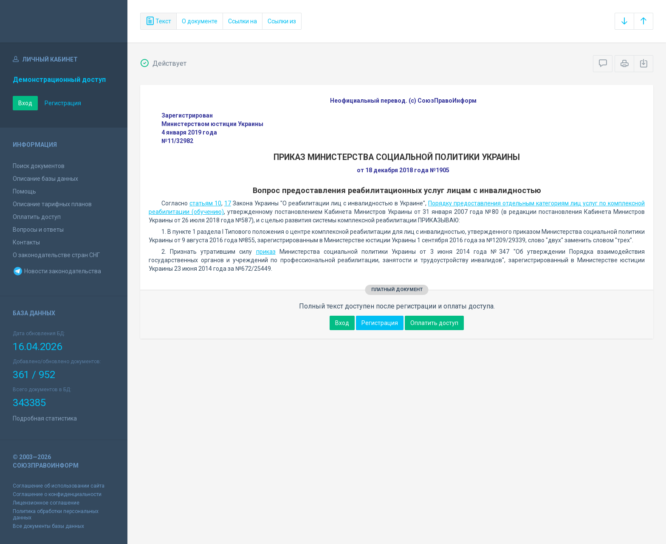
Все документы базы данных (48, 526)
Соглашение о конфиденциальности (57, 494)
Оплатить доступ (37, 216)
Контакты (26, 242)
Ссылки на (242, 21)
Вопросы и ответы (38, 229)
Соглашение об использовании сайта (58, 486)
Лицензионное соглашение (46, 503)
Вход (25, 103)
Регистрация (63, 103)
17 (227, 203)
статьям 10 (205, 203)
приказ (266, 251)
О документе (199, 21)
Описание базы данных (45, 178)
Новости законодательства (57, 271)
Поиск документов (39, 166)
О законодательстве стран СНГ (56, 255)
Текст (158, 21)
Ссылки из (282, 21)
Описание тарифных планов (52, 204)
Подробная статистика (45, 418)
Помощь (24, 191)
